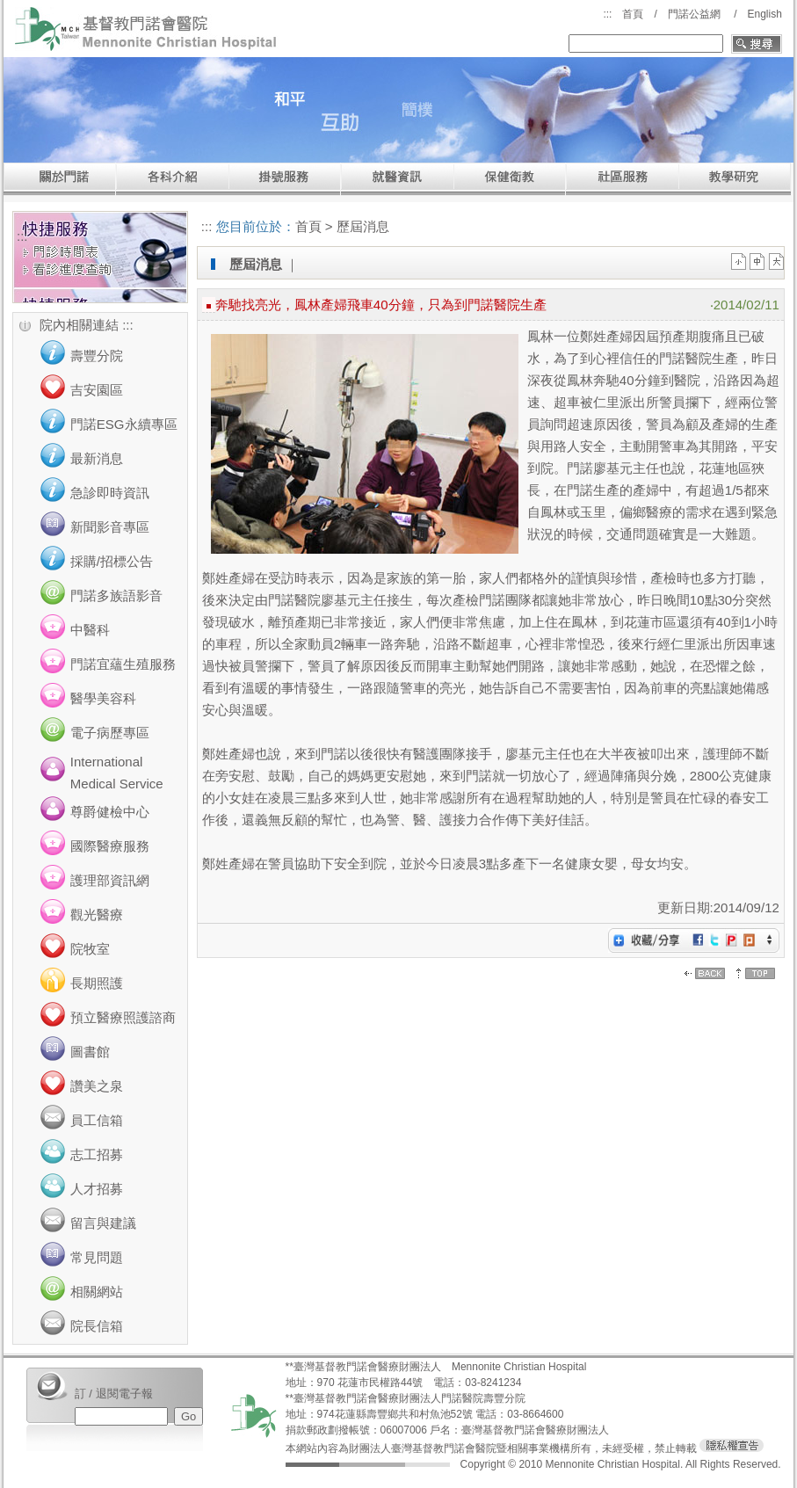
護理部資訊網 (109, 880)
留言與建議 (103, 1223)
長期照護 (96, 983)
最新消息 (96, 458)
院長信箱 (96, 1325)
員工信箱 (96, 1120)
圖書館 (90, 1051)
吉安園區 (96, 389)
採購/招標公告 (111, 561)
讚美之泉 (96, 1085)
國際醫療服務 (109, 845)
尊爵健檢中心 (109, 811)
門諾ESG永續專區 (124, 424)
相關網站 (96, 1291)
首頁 (632, 14)
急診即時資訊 (109, 492)
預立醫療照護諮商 (123, 1017)
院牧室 (90, 948)
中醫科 (90, 629)
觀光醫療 (96, 914)
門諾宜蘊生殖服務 (123, 664)
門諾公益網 (694, 14)
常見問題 (96, 1257)
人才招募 (96, 1188)
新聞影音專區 (109, 526)
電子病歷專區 (109, 732)
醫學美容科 (103, 698)
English (764, 14)
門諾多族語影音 (116, 595)
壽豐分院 (96, 355)
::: (607, 14)
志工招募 (96, 1154)
